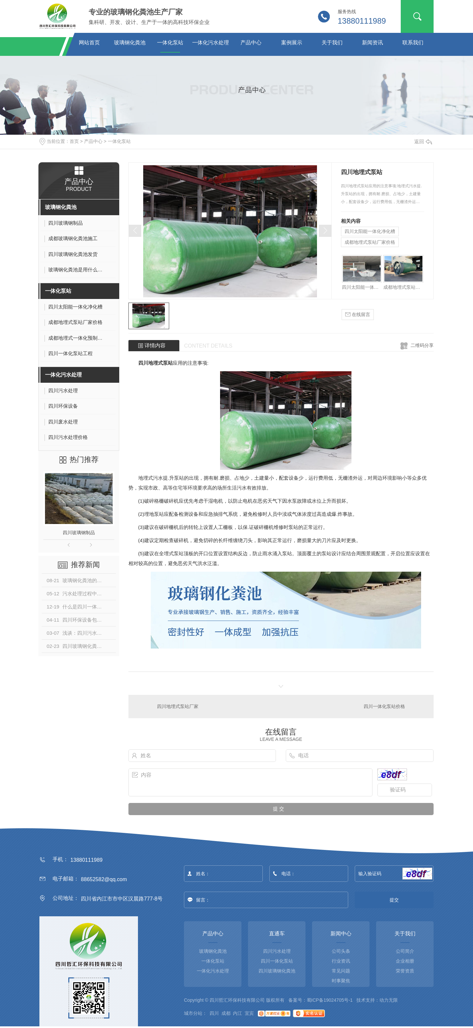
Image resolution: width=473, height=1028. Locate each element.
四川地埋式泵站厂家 (177, 706)
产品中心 (250, 42)
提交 (394, 899)
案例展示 (291, 42)
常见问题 (341, 970)
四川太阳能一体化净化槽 (370, 231)
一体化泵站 (170, 42)
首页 (74, 141)
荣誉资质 (405, 970)
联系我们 (412, 42)
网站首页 (89, 42)
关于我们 (332, 42)
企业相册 (405, 961)
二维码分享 (422, 345)
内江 (237, 1013)
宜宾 (249, 1013)
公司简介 (405, 951)
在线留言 (357, 314)
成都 (226, 1013)
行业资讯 (341, 961)
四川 (214, 1013)
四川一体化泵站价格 (384, 706)
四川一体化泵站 (277, 961)
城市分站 (193, 1013)
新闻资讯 (372, 42)
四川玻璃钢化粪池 (277, 970)
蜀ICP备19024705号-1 (330, 1000)
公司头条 (341, 951)
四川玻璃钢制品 (79, 532)
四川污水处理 (277, 951)
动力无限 (388, 1000)
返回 (423, 141)
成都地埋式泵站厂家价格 (370, 242)
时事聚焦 (341, 980)
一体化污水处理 (210, 42)
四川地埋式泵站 (155, 363)
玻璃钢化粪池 (130, 42)
